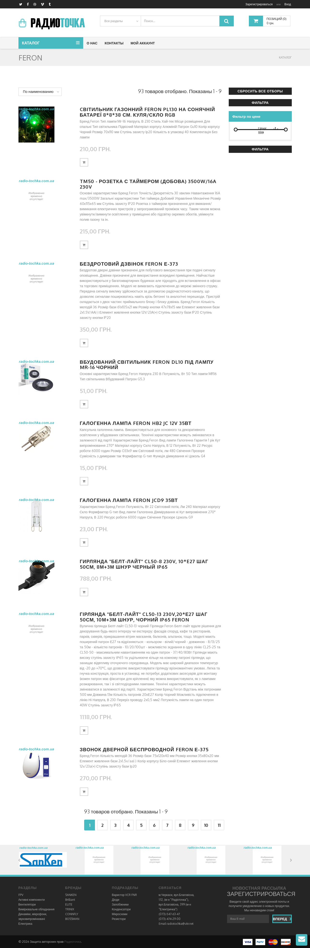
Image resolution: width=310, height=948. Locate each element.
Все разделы (114, 21)
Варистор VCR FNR (124, 895)
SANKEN (70, 895)
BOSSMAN (72, 919)
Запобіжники (120, 904)
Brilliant (70, 899)
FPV (20, 895)
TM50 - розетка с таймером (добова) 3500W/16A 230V (148, 184)
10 (206, 825)
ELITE (68, 904)
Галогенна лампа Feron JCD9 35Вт (129, 500)
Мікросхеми (120, 914)
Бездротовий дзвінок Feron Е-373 (129, 264)
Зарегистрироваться (259, 4)
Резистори (119, 919)
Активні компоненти (31, 899)
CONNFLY (71, 914)
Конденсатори (121, 909)
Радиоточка (72, 941)
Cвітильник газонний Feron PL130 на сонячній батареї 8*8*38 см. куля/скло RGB (147, 112)
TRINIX (69, 909)
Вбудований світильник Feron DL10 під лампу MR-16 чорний (147, 364)
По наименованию (38, 91)
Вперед (282, 919)
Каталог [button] (31, 43)
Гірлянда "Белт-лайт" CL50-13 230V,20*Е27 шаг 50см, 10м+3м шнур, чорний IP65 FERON (144, 617)
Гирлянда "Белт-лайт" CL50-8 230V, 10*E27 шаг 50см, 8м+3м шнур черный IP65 (144, 564)
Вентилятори (27, 904)
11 (219, 825)
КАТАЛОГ (285, 57)
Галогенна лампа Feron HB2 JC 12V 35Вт (136, 423)
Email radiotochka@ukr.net (176, 923)
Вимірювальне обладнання (36, 909)
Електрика (25, 923)
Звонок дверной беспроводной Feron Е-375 (144, 749)
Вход (287, 4)
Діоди (115, 899)
